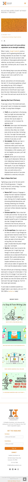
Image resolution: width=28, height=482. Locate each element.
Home (3, 15)
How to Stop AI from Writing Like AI (14, 322)
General (7, 37)
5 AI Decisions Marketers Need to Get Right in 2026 (14, 392)
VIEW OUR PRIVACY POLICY (14, 481)
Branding (4, 37)
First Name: (7, 434)
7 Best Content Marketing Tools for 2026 (14, 369)
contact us (11, 291)
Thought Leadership (17, 37)
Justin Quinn (4, 34)
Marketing (11, 37)
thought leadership (15, 51)
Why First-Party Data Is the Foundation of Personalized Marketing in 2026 (14, 345)
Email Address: (8, 441)
